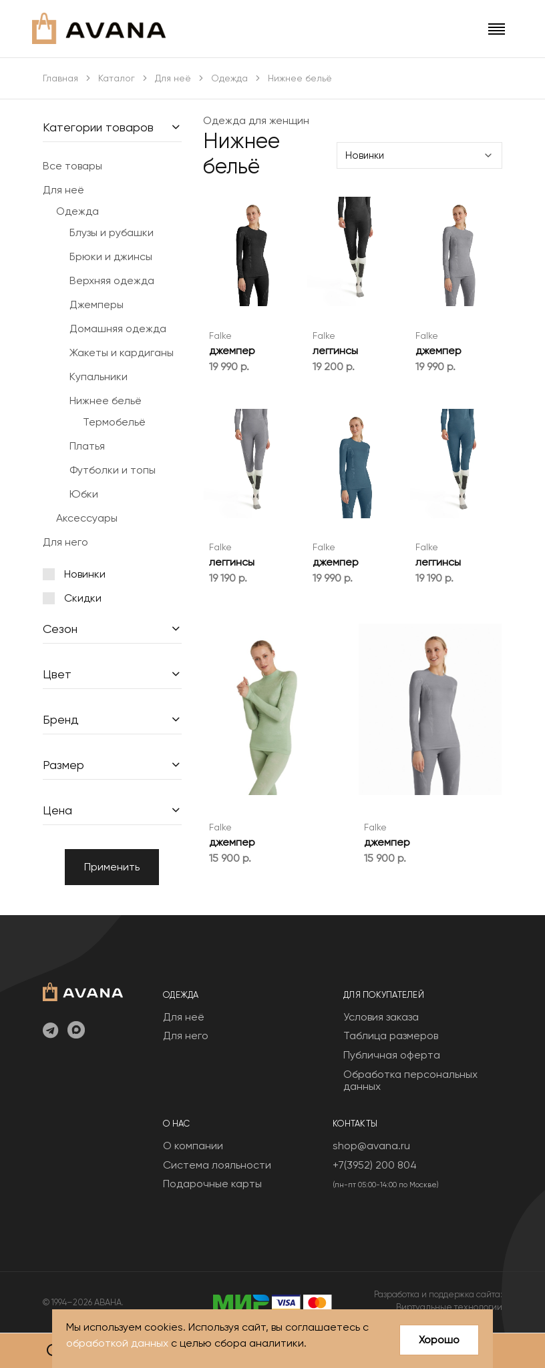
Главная (60, 78)
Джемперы (96, 304)
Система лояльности (217, 1165)
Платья (87, 446)
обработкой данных (117, 1343)
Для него (65, 542)
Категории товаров (98, 127)
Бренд (61, 719)
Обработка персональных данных (410, 1080)
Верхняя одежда (111, 280)
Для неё (173, 78)
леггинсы (335, 350)
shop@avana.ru (371, 1145)
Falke (220, 335)
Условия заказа (381, 1016)
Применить (112, 866)
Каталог (116, 78)
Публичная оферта (391, 1055)
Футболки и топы (112, 470)
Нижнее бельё (105, 400)
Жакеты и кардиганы (121, 352)
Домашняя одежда (117, 328)
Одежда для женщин (256, 120)
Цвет (57, 674)
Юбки (83, 494)
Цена (57, 810)
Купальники (98, 376)
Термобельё (114, 422)
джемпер (232, 350)
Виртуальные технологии (449, 1307)
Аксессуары (87, 518)
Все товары (72, 165)
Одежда (229, 78)
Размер (63, 765)
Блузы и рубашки (111, 232)
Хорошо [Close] (439, 1339)
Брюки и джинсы (110, 256)
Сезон (60, 629)
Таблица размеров (390, 1035)
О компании (193, 1145)
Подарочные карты (212, 1183)
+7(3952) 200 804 (375, 1165)
